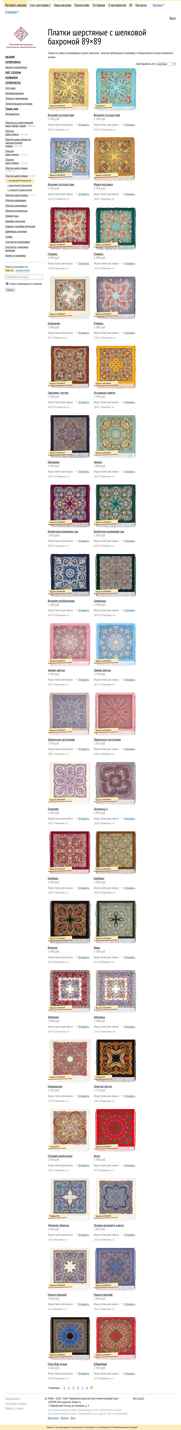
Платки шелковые (15, 200)
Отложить (83, 124)
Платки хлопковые (16, 205)
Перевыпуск (12, 114)
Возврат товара (14, 1408)
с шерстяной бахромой (20, 185)
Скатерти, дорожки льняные (16, 248)
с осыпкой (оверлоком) (20, 189)
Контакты (141, 5)
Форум (64, 1418)
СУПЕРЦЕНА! (13, 62)
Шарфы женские (15, 221)
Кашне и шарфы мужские (20, 226)
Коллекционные (14, 93)
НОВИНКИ (11, 77)
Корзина (157, 5)
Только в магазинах (16, 98)
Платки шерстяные (12, 132)
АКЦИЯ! (10, 57)
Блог (73, 1418)
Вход (173, 18)
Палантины (12, 215)
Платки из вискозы (16, 210)
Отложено (11, 12)
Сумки (8, 236)
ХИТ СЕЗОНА (13, 72)
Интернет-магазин (15, 5)
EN (130, 5)
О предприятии (117, 5)
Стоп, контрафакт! (40, 5)
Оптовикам (99, 5)
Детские (10, 88)
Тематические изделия (18, 103)
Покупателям (81, 5)
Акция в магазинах (16, 67)
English (138, 1398)
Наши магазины (62, 5)
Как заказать (12, 1398)
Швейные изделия (16, 231)
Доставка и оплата (16, 1403)
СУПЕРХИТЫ (13, 82)
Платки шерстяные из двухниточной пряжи (18, 142)
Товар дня (11, 108)
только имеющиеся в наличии (25, 283)
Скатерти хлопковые (17, 241)
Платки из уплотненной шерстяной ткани (19, 124)
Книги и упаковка (15, 255)
